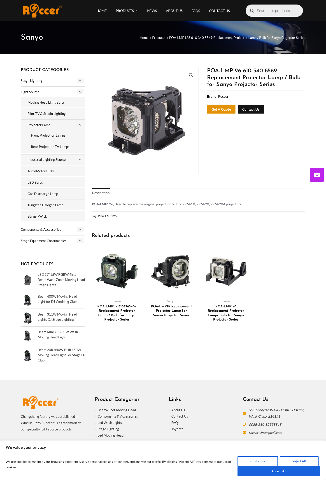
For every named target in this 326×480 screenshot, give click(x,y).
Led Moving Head (110, 433)
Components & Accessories (41, 228)
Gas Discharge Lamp (43, 193)
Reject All (299, 461)
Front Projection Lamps (48, 135)
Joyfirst (177, 427)
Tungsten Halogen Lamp (45, 204)
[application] (139, 10)
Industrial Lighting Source (47, 159)
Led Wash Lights (110, 421)
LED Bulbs (35, 182)
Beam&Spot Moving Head (117, 408)
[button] (191, 75)
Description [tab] (101, 193)
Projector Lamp (39, 125)
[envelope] (317, 175)
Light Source (30, 92)
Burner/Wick (37, 215)
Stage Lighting (31, 80)
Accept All (279, 471)
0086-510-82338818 (265, 423)
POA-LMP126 (108, 216)
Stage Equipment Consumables (44, 240)
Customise (257, 461)
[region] (163, 460)
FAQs (175, 421)
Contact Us (179, 414)
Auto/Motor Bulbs (41, 170)
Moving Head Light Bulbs (46, 102)
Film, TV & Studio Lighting (47, 113)
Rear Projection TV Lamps (50, 146)
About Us (178, 408)
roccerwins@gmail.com (266, 431)
